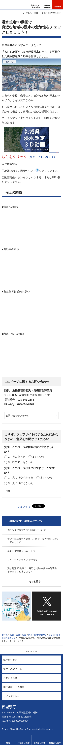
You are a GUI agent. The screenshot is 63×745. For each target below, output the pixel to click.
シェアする (24, 506)
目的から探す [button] (39, 743)
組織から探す (55, 743)
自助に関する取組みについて (25, 521)
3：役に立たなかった (20, 462)
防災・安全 (15, 635)
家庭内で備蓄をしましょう (21, 550)
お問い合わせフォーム (17, 415)
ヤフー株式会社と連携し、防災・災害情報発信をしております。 (32, 540)
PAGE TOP (31, 651)
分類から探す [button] (24, 743)
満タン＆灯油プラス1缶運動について (26, 530)
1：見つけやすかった (20, 477)
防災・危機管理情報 (37, 635)
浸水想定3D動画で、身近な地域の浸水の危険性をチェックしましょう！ (32, 570)
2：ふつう (38, 456)
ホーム (5, 635)
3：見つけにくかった (20, 483)
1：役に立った (17, 456)
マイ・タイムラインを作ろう (22, 559)
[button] (46, 4)
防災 (24, 635)
